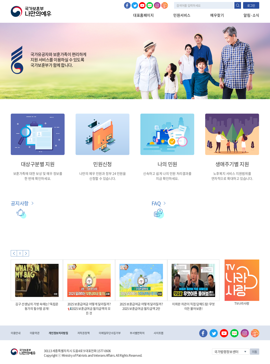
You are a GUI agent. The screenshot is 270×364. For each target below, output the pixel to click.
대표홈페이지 (143, 15)
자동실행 (20, 253)
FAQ (156, 203)
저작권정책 (83, 333)
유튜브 (142, 5)
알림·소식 (251, 15)
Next (26, 253)
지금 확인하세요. (167, 178)
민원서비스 (181, 15)
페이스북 (127, 5)
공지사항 (20, 203)
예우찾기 (217, 15)
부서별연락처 (137, 333)
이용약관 (35, 333)
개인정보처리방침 (58, 333)
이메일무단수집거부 (110, 333)
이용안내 (15, 333)
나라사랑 (164, 5)
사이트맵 (158, 333)
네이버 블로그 (149, 5)
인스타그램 (157, 5)
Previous (14, 253)
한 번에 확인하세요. (37, 178)
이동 (254, 352)
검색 (237, 5)
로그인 (251, 5)
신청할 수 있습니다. (102, 178)
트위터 (134, 5)
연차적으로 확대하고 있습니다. (232, 178)
